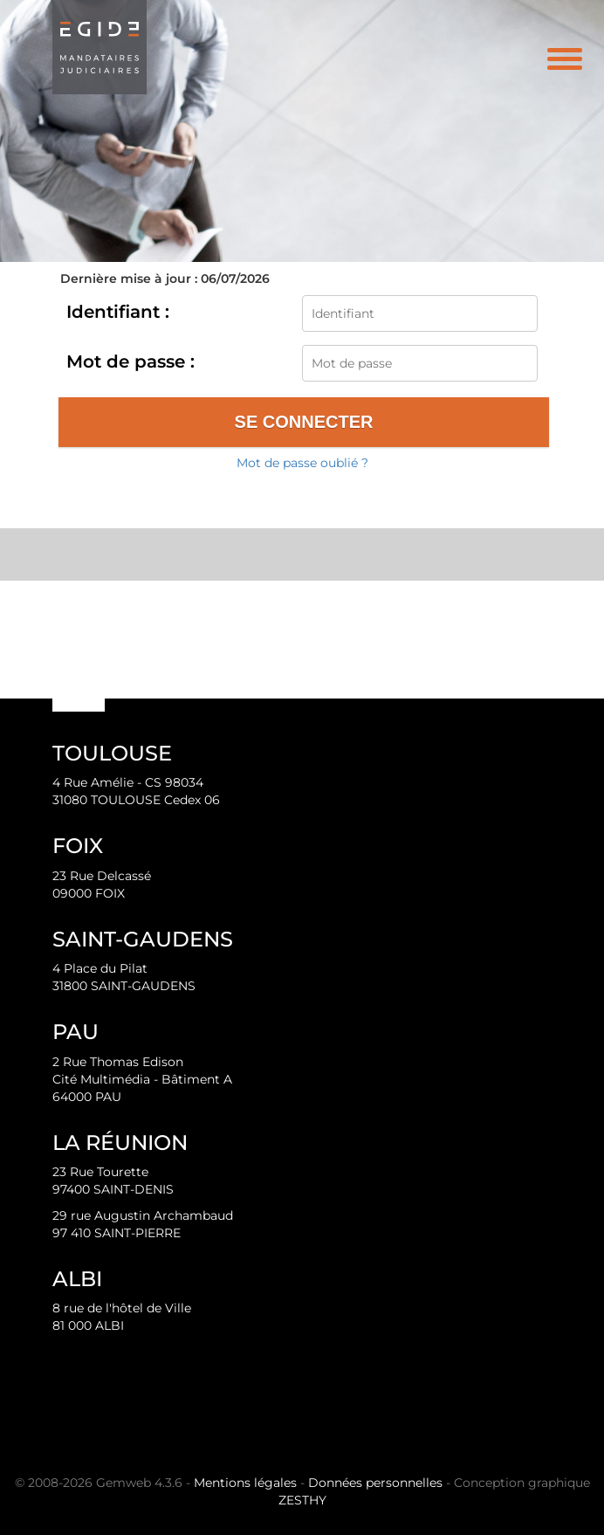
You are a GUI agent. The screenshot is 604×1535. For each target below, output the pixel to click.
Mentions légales (245, 1482)
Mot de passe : (130, 361)
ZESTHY (302, 1500)
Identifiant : (117, 311)
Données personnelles (375, 1482)
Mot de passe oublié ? (302, 463)
